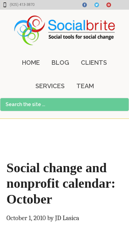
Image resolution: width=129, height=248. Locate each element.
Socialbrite (64, 30)
